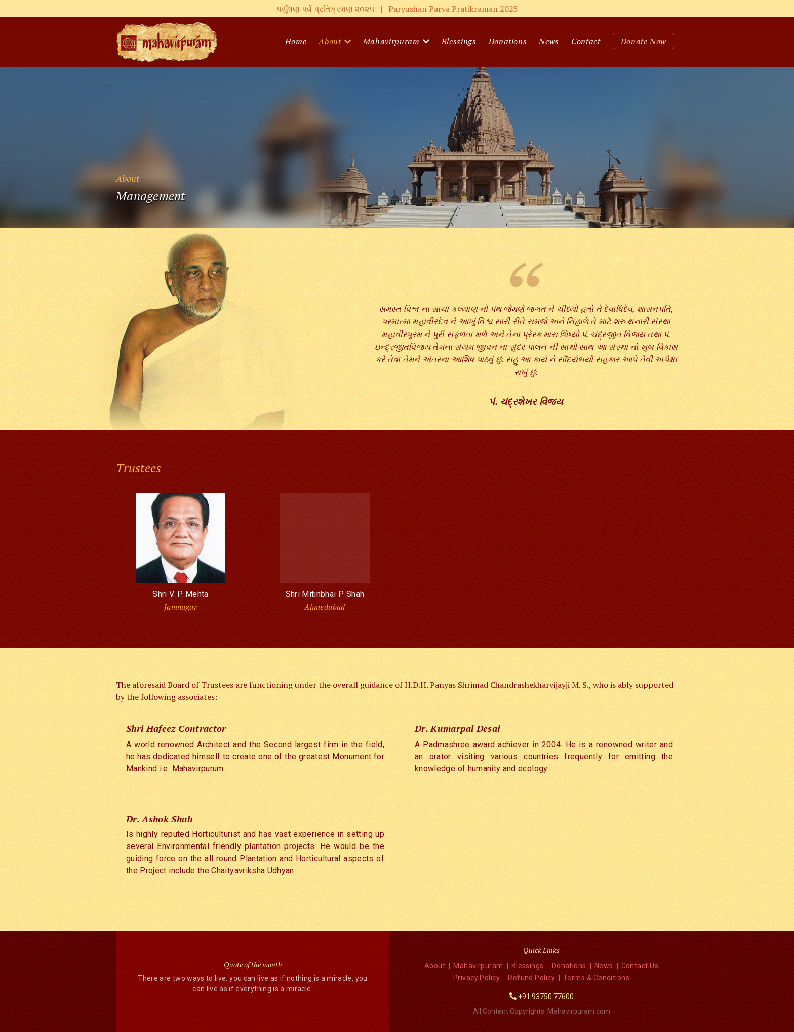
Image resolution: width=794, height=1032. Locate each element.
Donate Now (644, 41)
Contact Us (640, 966)
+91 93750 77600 (546, 996)
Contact (586, 41)
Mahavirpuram (391, 41)
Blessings (459, 41)
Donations (508, 41)
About (330, 41)
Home (296, 41)
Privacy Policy (476, 978)
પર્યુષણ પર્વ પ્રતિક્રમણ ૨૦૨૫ (397, 8)
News (549, 41)
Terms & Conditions (596, 978)
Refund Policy (531, 978)
